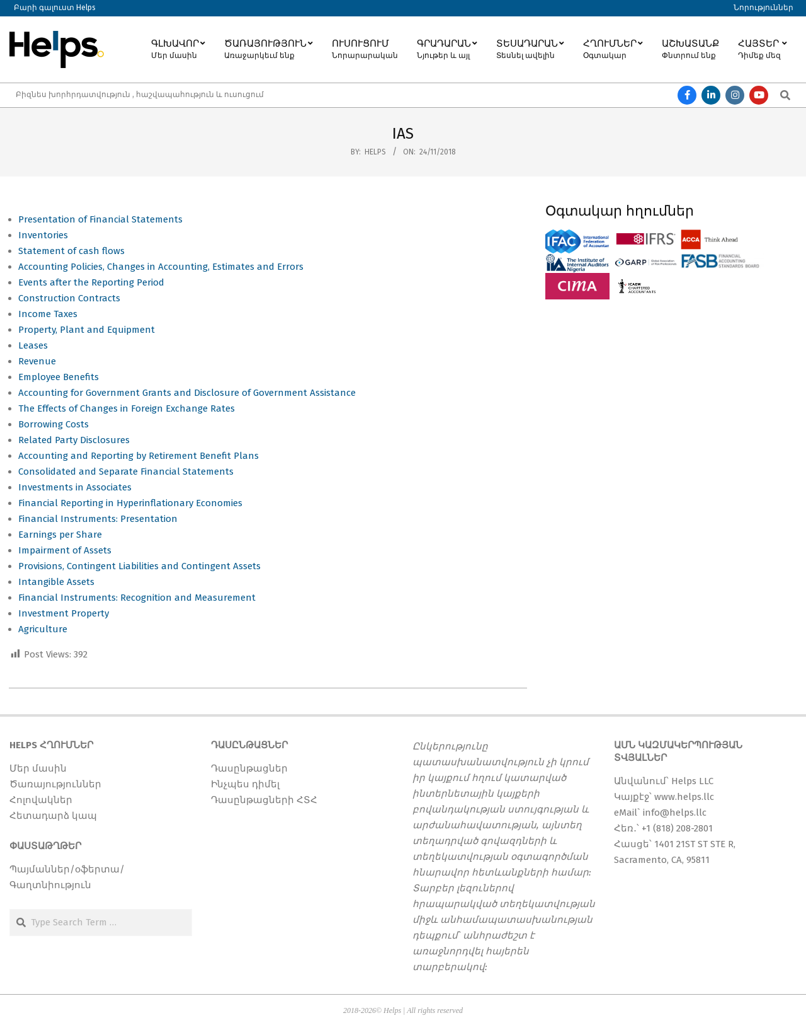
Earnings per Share (60, 534)
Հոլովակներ (40, 800)
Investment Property (63, 613)
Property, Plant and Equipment (87, 329)
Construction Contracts (69, 298)
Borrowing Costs (53, 424)
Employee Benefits (58, 377)
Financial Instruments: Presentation (98, 518)
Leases (33, 345)
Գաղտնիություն (50, 885)
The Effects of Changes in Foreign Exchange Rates (126, 408)
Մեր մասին (38, 768)
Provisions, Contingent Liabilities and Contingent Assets (139, 566)
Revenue (37, 361)
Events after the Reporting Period (91, 282)
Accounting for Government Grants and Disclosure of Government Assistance (187, 392)
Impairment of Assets (66, 550)
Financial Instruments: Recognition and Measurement (137, 597)
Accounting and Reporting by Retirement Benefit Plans (138, 455)
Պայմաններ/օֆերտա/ (67, 869)
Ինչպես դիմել (245, 784)
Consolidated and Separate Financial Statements (126, 471)
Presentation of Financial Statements (100, 219)
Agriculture (42, 629)
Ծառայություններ (55, 784)
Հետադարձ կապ (53, 815)
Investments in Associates (75, 487)
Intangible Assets (56, 581)
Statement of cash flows (71, 251)
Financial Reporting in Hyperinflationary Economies (130, 503)
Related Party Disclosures (74, 440)
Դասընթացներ (249, 768)
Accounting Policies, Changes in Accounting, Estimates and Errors (162, 266)
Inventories (43, 235)
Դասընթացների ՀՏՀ (264, 800)
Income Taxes (49, 314)
